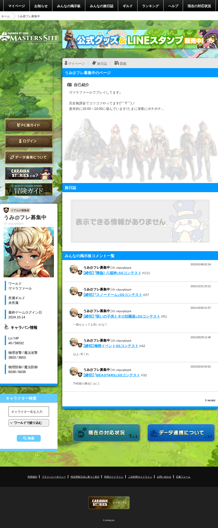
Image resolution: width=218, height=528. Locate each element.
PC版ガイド (29, 125)
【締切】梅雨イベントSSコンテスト (110, 345)
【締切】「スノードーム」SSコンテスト (112, 294)
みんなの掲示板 (68, 5)
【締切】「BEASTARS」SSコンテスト (111, 375)
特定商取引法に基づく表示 (85, 476)
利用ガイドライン (113, 476)
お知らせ (41, 5)
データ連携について (29, 157)
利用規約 (32, 476)
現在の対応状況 (199, 5)
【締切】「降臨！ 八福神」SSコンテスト (112, 272)
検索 (31, 438)
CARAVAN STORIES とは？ (29, 173)
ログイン (29, 141)
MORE (211, 400)
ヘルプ (173, 5)
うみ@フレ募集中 (96, 267)
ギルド (128, 5)
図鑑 (123, 63)
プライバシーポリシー (54, 476)
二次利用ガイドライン (140, 476)
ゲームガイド (29, 189)
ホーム (5, 16)
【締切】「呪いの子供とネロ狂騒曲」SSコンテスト (121, 316)
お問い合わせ (164, 476)
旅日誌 (102, 63)
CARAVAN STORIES (109, 502)
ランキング (150, 5)
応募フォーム (183, 476)
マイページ (16, 5)
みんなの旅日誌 (101, 5)
